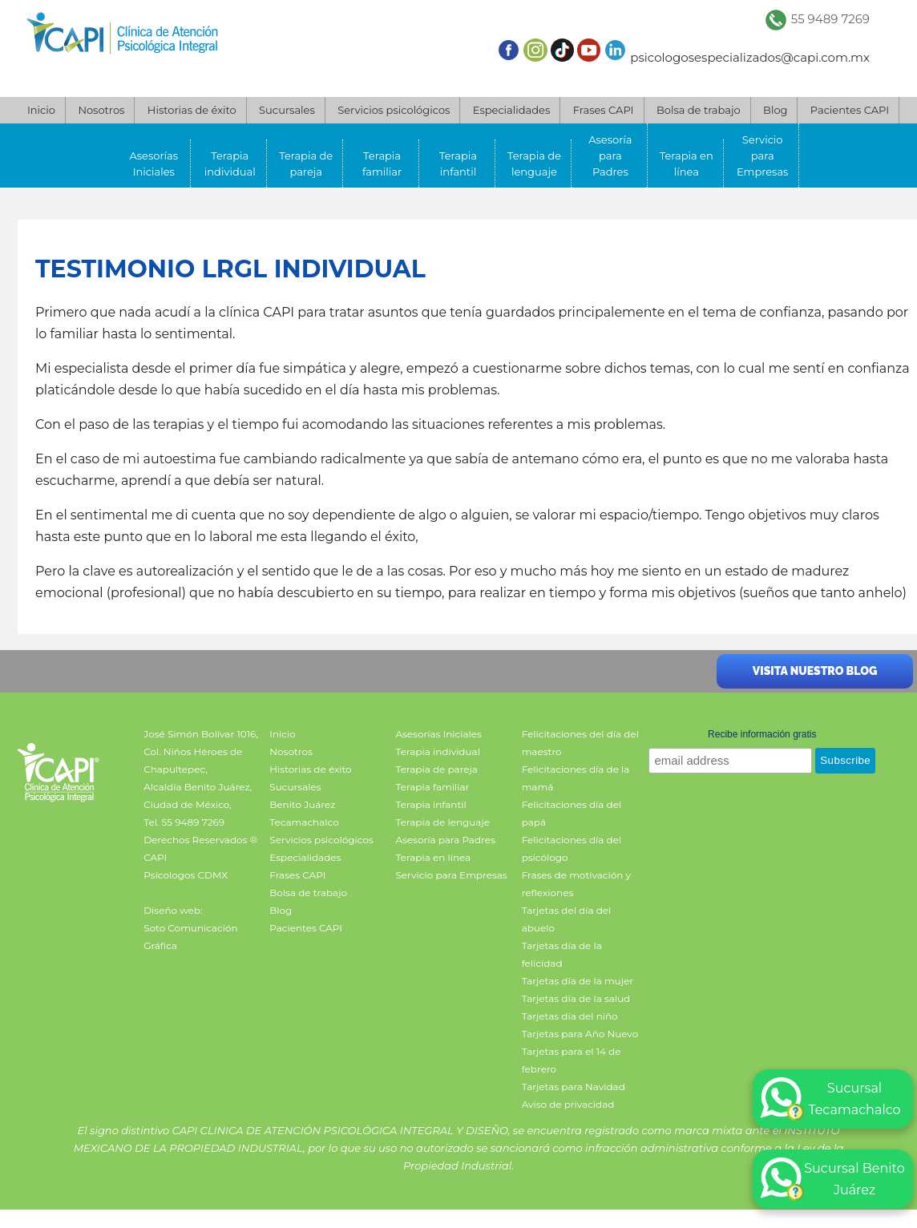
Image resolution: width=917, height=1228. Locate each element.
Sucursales (287, 109)
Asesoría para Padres (610, 155)
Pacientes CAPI (849, 109)
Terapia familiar (382, 163)
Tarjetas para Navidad (573, 1087)
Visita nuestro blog (815, 670)
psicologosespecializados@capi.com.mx (750, 57)
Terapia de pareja (306, 163)
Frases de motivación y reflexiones (576, 884)
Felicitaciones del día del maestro (580, 742)
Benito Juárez (302, 804)
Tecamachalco (303, 822)
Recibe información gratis (762, 734)
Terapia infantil (458, 163)
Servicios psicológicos (393, 109)
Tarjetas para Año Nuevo (580, 1034)
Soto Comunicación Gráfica (190, 936)
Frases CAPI (603, 109)
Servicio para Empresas (763, 155)
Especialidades (511, 109)
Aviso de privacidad (568, 1104)
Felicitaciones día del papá (572, 813)
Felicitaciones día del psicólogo (572, 848)
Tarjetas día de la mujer (577, 981)
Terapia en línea (686, 163)
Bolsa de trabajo (698, 109)
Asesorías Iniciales (154, 163)
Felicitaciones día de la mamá (576, 778)
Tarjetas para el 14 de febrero (571, 1060)
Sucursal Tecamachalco (831, 1099)
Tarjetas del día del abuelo (567, 919)
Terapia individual (230, 163)
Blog (775, 109)
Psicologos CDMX (185, 875)
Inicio (41, 109)
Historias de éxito (191, 109)
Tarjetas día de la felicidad (562, 954)
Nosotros (101, 109)
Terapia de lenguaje (534, 163)
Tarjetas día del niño (570, 1016)
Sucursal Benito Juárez (833, 1179)
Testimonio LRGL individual (230, 269)
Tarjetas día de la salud (576, 998)
